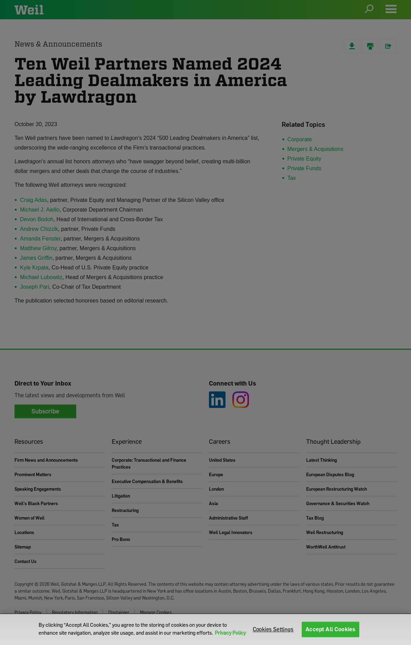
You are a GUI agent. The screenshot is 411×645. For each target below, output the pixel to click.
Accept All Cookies (330, 629)
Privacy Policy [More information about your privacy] (230, 632)
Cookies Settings (273, 629)
